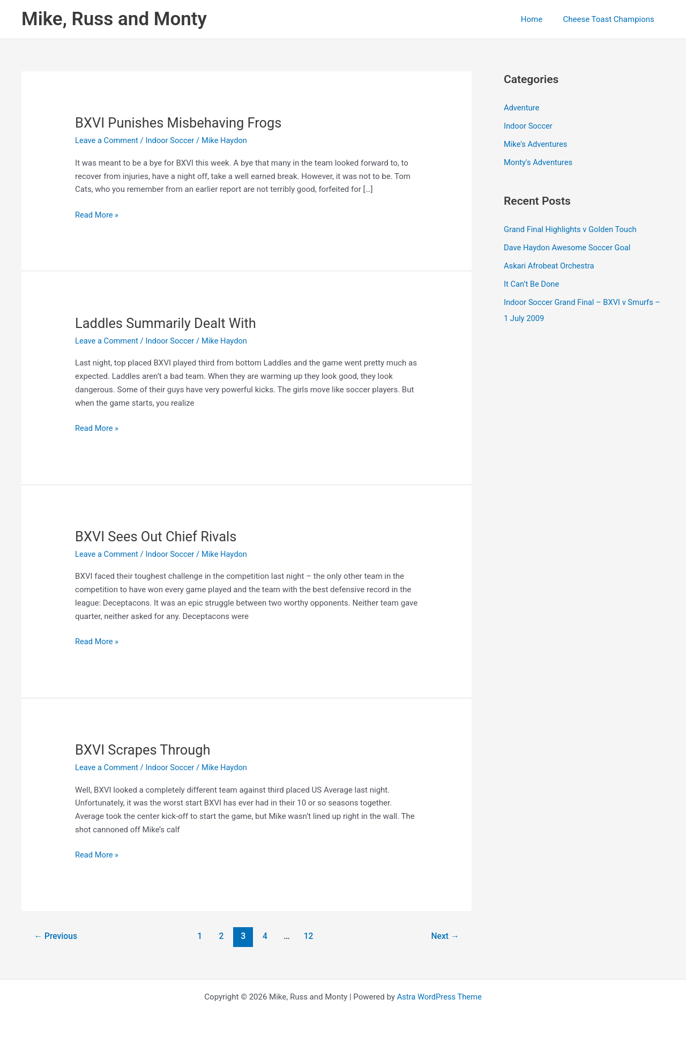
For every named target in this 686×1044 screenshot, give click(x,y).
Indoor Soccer (172, 140)
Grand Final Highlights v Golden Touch (571, 228)
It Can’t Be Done (532, 283)
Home (538, 19)
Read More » (97, 215)
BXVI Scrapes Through (144, 750)
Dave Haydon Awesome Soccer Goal (568, 246)
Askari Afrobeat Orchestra (550, 265)
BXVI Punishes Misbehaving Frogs (180, 123)
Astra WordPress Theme (439, 997)
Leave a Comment (107, 140)
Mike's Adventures (536, 143)
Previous (56, 936)
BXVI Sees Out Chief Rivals (157, 536)
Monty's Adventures (539, 162)
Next (444, 936)
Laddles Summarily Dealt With (167, 323)
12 (309, 936)
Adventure (522, 108)
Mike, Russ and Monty (114, 19)
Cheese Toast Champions (611, 19)
